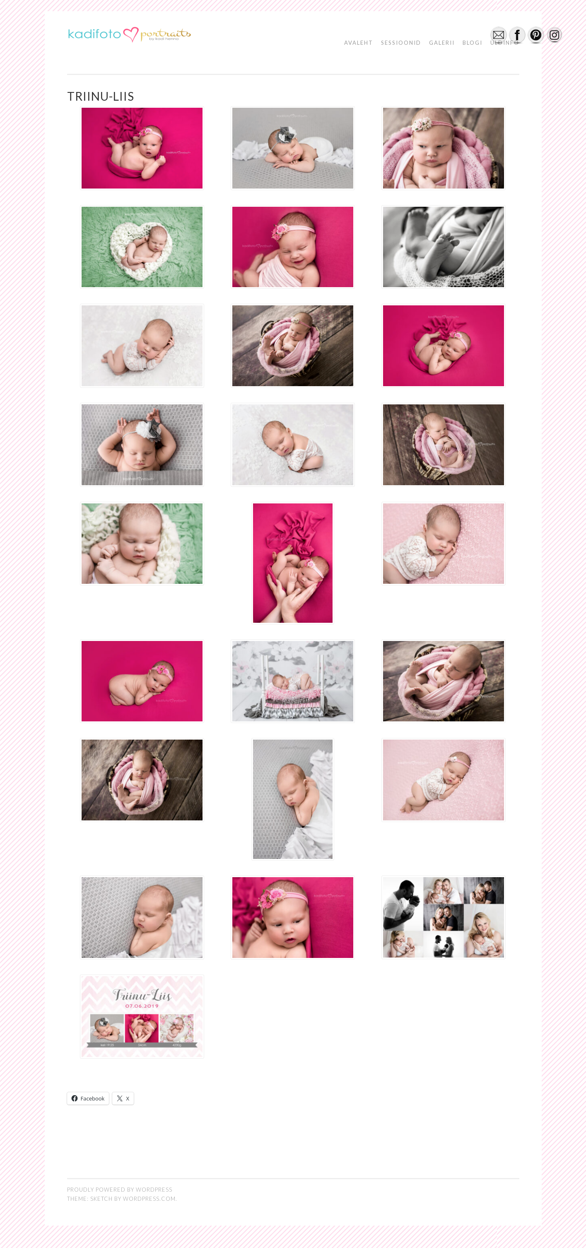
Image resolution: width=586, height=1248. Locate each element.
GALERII (442, 42)
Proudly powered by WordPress (119, 1189)
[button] (129, 36)
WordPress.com (149, 1198)
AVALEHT (358, 42)
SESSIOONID (401, 42)
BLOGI (472, 42)
